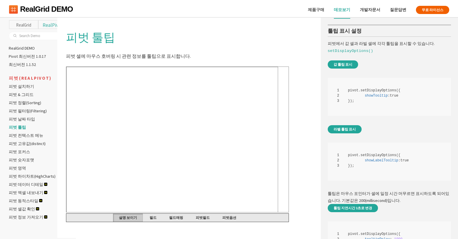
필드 (165, 219)
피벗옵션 (242, 219)
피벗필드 (216, 219)
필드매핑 (189, 219)
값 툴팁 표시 (343, 65)
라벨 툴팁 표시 (345, 130)
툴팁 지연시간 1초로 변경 (353, 208)
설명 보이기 (141, 219)
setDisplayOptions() (350, 51)
